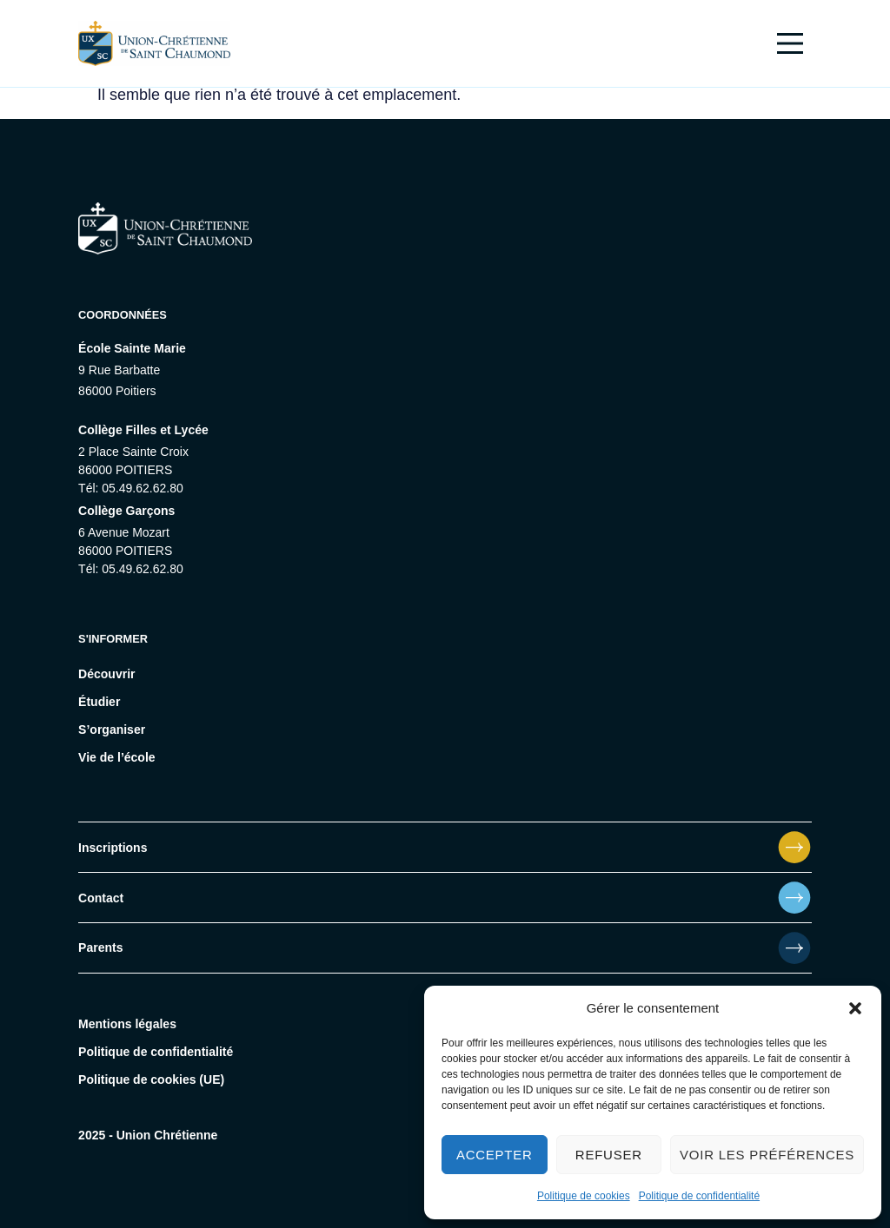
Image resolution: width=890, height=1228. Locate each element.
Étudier (99, 702)
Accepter (494, 1154)
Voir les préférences (767, 1154)
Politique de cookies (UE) (151, 1079)
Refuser (608, 1154)
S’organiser (111, 729)
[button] (855, 1008)
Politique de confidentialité (699, 1196)
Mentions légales (127, 1024)
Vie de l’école (116, 757)
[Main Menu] (790, 43)
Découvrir (106, 674)
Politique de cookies (583, 1196)
